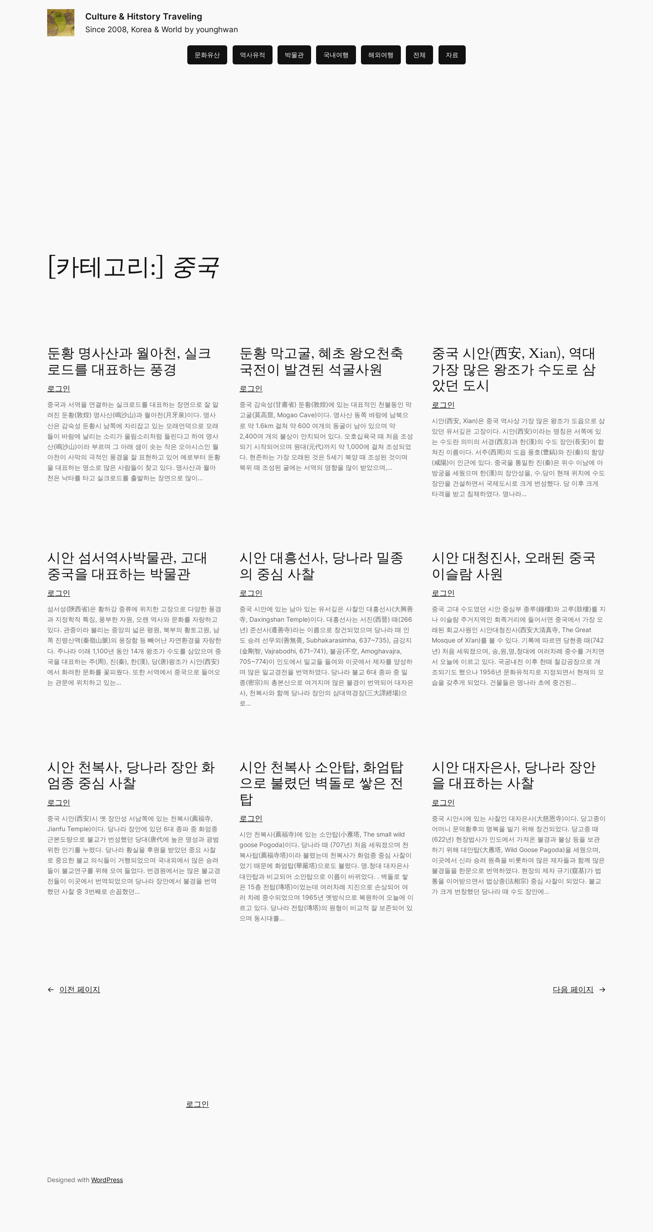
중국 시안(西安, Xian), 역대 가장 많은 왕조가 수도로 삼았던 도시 (514, 370)
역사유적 (252, 54)
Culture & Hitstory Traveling (143, 16)
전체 (419, 54)
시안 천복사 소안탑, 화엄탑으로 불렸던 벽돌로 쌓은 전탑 (321, 784)
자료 (452, 54)
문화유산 (207, 54)
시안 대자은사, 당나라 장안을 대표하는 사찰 (514, 776)
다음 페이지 (579, 989)
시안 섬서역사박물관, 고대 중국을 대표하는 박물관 (127, 566)
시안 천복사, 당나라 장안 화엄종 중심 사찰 (131, 776)
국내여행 (336, 54)
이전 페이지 (73, 989)
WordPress (107, 1179)
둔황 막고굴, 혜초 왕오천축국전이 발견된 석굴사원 (321, 362)
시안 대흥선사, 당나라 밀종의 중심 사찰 (321, 566)
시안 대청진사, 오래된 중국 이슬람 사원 (514, 566)
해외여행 (381, 54)
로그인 (58, 388)
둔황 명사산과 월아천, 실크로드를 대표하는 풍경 (129, 362)
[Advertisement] (326, 136)
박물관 (294, 54)
